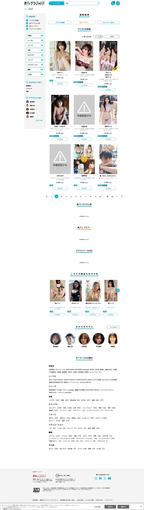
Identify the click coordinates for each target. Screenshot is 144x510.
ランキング (29, 88)
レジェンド (69, 441)
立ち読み (60, 84)
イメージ (30, 60)
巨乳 (67, 408)
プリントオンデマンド (106, 390)
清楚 (53, 421)
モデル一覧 (39, 120)
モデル (87, 436)
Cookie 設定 (80, 500)
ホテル (82, 428)
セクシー (113, 418)
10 (100, 196)
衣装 (29, 50)
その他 (29, 74)
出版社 (29, 35)
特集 (27, 91)
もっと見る (113, 327)
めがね (85, 400)
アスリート (90, 441)
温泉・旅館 (93, 428)
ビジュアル (31, 55)
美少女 (54, 418)
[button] (118, 290)
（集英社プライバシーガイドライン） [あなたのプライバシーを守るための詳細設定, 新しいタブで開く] (11, 508)
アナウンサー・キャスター (87, 438)
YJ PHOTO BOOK (68, 380)
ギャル (108, 410)
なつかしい (88, 418)
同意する (123, 506)
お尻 (77, 408)
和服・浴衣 (97, 400)
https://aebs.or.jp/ (47, 490)
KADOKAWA (69, 369)
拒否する (110, 506)
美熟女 (76, 418)
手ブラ (54, 449)
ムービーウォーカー (95, 372)
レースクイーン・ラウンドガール (62, 438)
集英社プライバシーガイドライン (49, 500)
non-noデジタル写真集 (108, 380)
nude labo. (68, 392)
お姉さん (64, 418)
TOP (25, 9)
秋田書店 (52, 369)
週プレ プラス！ (34, 26)
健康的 (54, 410)
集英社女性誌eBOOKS (56, 382)
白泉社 (75, 372)
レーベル (30, 40)
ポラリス (61, 392)
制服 (65, 400)
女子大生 (107, 436)
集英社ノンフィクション (71, 382)
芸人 (80, 441)
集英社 (102, 369)
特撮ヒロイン (55, 441)
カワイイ (101, 418)
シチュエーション (33, 65)
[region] (72, 506)
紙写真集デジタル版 (55, 390)
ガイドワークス (60, 369)
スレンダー (55, 408)
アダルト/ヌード (102, 441)
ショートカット (89, 408)
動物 (91, 449)
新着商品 (28, 86)
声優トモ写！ (53, 392)
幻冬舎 (97, 369)
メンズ (82, 449)
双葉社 (86, 372)
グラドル (55, 436)
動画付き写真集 (79, 390)
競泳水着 (75, 400)
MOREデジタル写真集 (93, 380)
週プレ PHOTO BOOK (56, 380)
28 (107, 196)
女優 (77, 436)
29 (112, 196)
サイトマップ (108, 500)
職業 (29, 70)
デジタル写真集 (33, 20)
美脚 (102, 408)
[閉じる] (141, 506)
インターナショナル (95, 410)
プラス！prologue (68, 390)
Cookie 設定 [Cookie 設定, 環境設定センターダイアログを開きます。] (97, 506)
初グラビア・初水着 (68, 449)
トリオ (61, 428)
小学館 (114, 369)
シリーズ (30, 45)
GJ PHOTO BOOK (80, 380)
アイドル (67, 436)
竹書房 (59, 372)
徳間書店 (64, 372)
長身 (111, 408)
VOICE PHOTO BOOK (91, 390)
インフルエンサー (106, 438)
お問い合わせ (99, 500)
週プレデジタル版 (34, 23)
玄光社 (92, 369)
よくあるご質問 (89, 500)
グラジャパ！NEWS (35, 29)
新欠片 (70, 372)
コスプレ (54, 400)
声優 (97, 436)
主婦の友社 (107, 369)
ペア (53, 428)
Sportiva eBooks (85, 382)
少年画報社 (52, 372)
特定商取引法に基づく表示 (67, 500)
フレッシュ (65, 410)
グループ (72, 428)
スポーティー (79, 410)
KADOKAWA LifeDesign (81, 369)
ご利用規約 (35, 500)
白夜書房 (81, 372)
